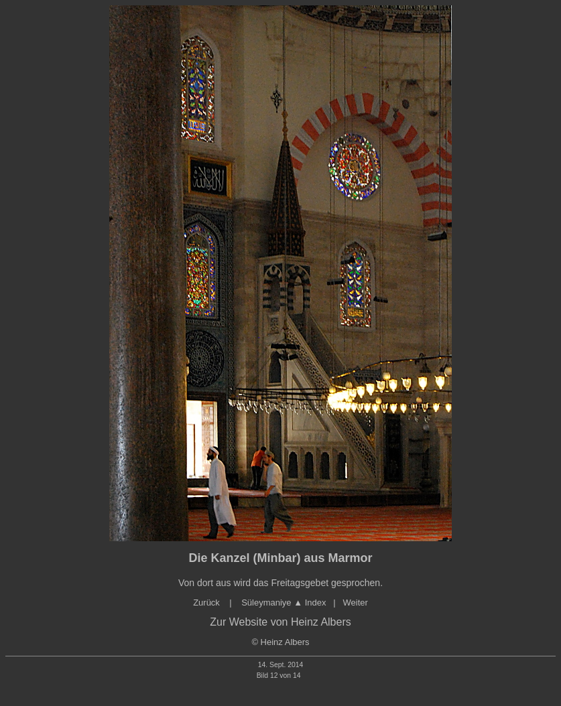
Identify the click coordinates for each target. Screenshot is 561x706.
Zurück (207, 602)
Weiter (355, 602)
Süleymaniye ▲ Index (282, 602)
